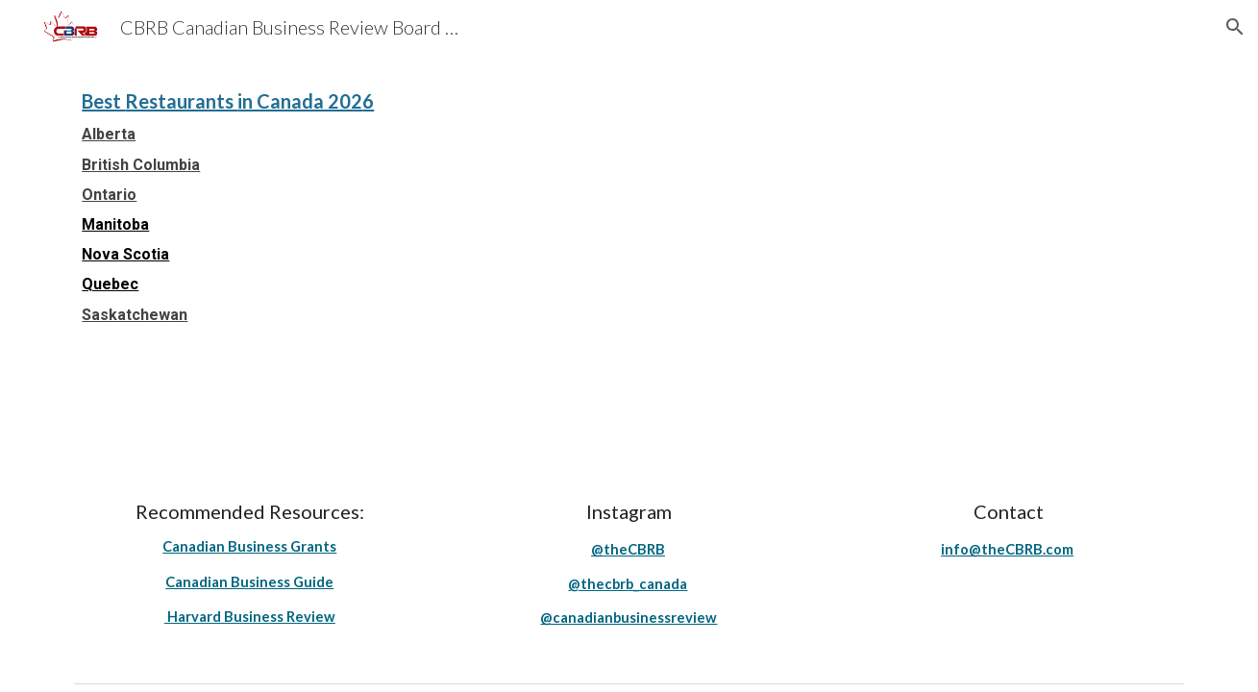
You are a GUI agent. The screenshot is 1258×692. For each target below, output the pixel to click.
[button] (1235, 27)
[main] (628, 204)
